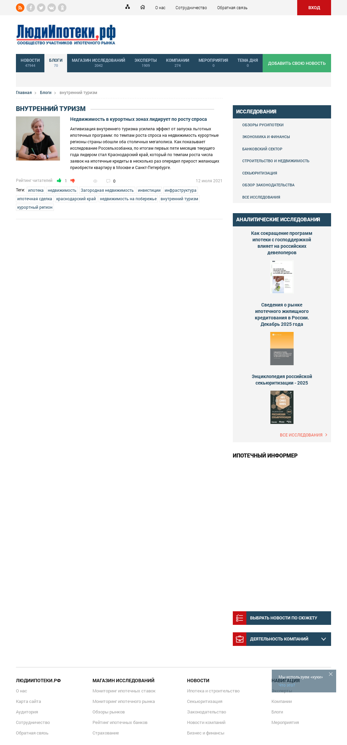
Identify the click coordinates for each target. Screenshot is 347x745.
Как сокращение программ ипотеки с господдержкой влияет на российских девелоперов (281, 243)
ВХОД (314, 7)
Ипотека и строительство (213, 691)
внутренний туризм (179, 198)
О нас (160, 7)
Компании (281, 701)
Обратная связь (232, 7)
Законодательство (206, 712)
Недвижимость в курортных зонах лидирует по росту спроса (138, 119)
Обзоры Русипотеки (263, 124)
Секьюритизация (259, 172)
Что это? (287, 685)
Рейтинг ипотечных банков (120, 722)
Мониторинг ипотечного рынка (124, 701)
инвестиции (149, 190)
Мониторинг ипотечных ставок (124, 691)
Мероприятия (285, 722)
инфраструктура (181, 190)
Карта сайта (28, 701)
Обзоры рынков (109, 712)
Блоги (46, 92)
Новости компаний (206, 722)
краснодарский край (76, 198)
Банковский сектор (262, 148)
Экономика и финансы (266, 136)
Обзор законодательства (268, 184)
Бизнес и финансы (205, 733)
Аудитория (27, 712)
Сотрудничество (191, 7)
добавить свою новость (297, 63)
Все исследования (261, 197)
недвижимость (62, 190)
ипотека (36, 190)
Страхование (106, 733)
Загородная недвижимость (107, 190)
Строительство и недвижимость (275, 160)
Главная (24, 92)
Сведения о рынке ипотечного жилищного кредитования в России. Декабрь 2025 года (282, 314)
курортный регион (35, 207)
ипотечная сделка (34, 198)
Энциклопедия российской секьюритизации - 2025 (282, 379)
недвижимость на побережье (128, 198)
